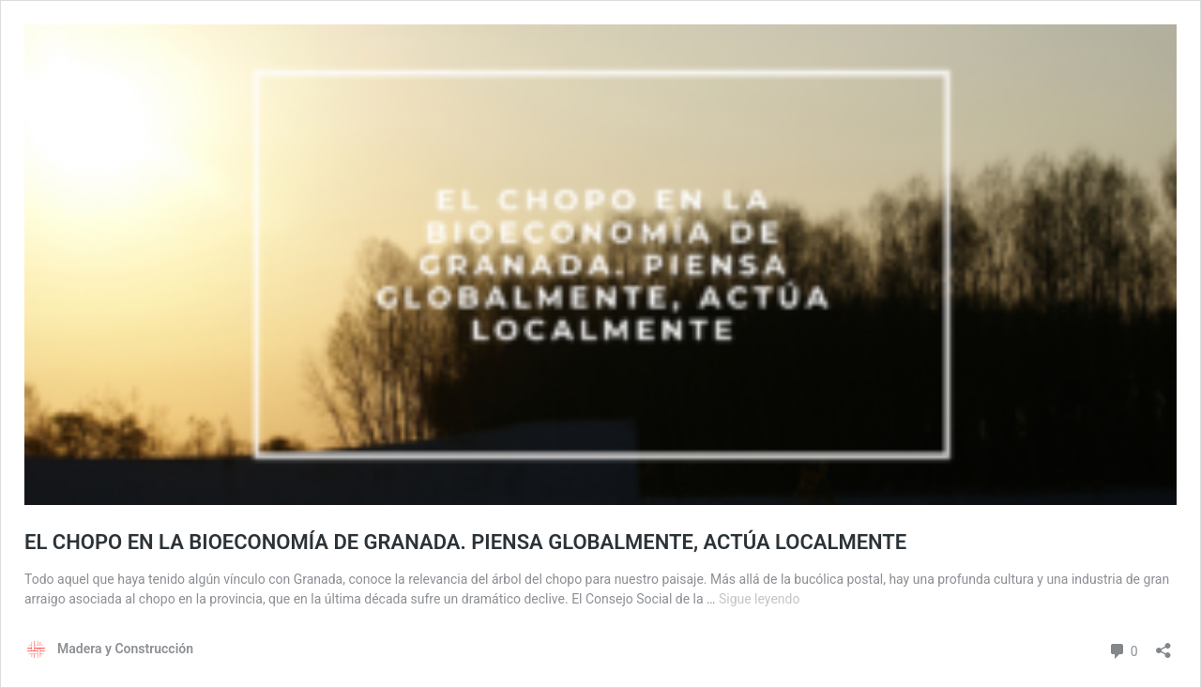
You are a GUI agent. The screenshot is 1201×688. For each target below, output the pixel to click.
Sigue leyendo (759, 598)
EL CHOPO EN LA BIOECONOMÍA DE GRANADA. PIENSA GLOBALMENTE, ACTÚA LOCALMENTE (465, 542)
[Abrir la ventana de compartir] (1163, 644)
